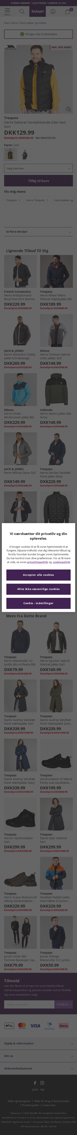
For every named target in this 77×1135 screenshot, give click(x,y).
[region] (38, 567)
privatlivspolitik (37, 562)
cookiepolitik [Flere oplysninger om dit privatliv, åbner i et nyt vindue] (61, 562)
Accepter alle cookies (38, 575)
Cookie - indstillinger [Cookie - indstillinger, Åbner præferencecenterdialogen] (38, 603)
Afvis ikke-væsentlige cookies (38, 589)
